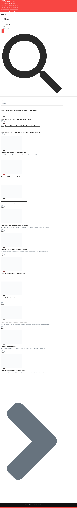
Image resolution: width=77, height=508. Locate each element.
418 (2, 379)
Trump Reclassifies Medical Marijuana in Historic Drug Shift (13, 370)
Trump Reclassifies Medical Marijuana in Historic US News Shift (14, 249)
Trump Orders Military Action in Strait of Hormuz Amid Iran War (21, 126)
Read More (2, 159)
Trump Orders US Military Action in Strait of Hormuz (17, 119)
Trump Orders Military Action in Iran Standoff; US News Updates (21, 133)
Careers (5, 18)
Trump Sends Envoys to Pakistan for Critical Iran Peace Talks (20, 111)
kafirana (4, 14)
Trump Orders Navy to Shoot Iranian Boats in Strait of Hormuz (14, 322)
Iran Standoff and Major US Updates (8, 346)
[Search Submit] (2, 31)
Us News (4, 108)
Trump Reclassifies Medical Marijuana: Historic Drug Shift (13, 274)
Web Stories (6, 19)
